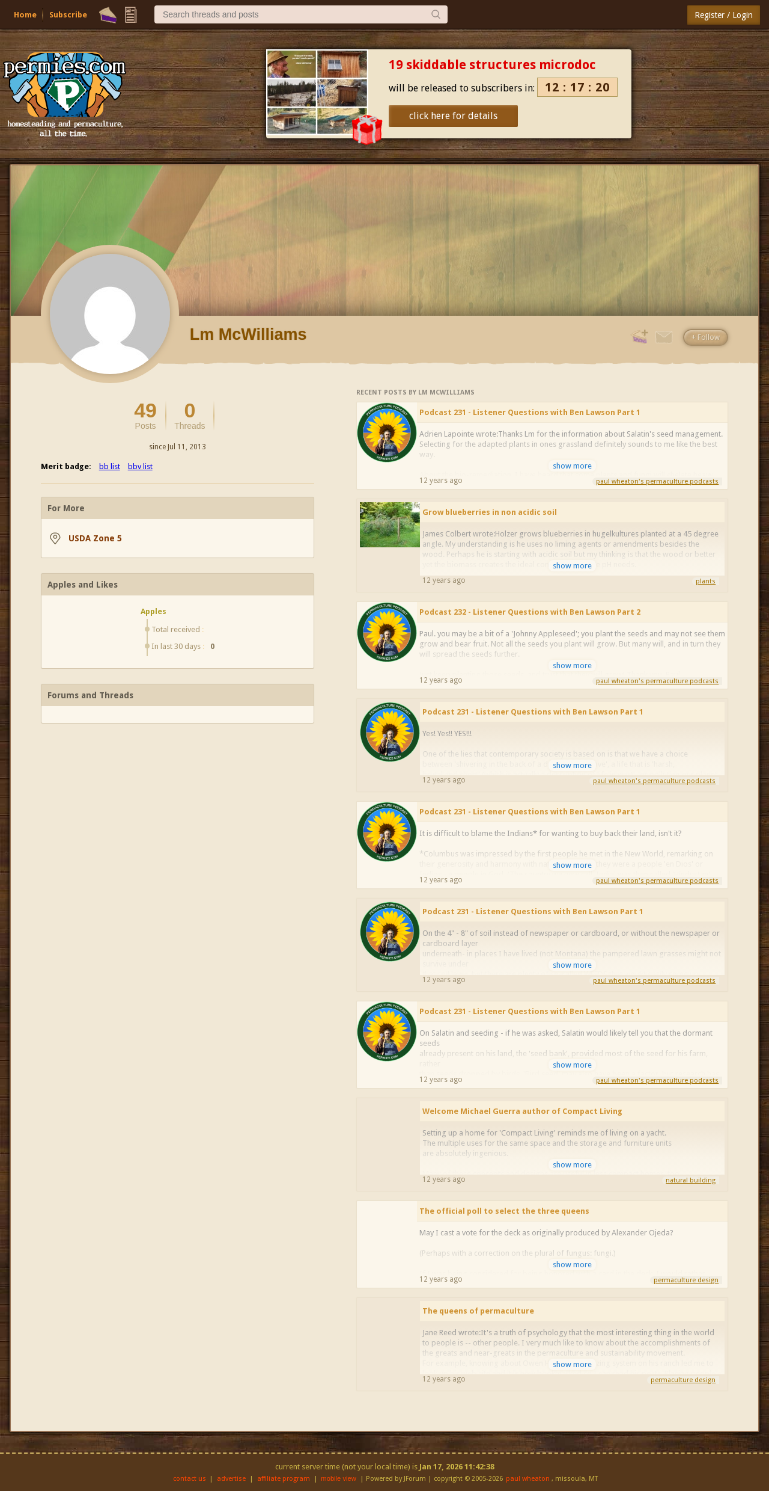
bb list (109, 466)
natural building (691, 1180)
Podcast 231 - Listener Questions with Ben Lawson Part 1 (529, 412)
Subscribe (68, 14)
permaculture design (686, 1280)
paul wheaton (528, 1479)
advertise (231, 1479)
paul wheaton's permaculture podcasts (657, 481)
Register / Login (724, 15)
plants (706, 581)
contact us (189, 1479)
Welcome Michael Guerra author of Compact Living (522, 1111)
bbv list (140, 466)
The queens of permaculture (478, 1310)
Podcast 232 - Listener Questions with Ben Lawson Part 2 (529, 611)
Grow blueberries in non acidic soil (489, 512)
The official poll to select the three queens (504, 1211)
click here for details (453, 115)
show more (572, 465)
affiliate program (283, 1479)
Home (25, 14)
